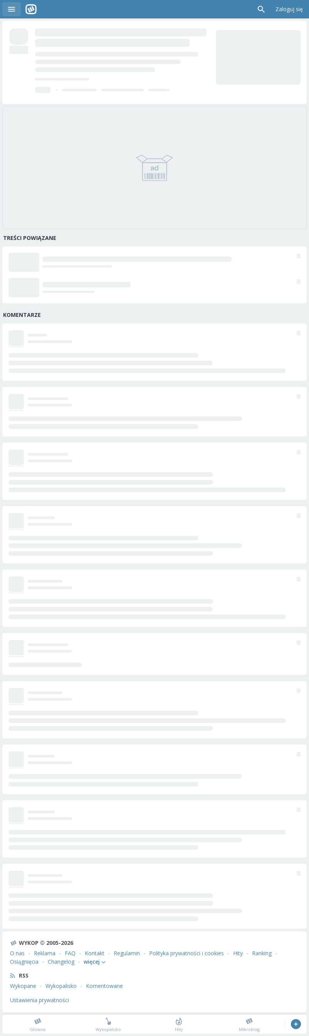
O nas (17, 953)
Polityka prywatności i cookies (186, 953)
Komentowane (104, 985)
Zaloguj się (289, 9)
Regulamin (127, 953)
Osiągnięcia (24, 961)
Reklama (44, 953)
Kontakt (94, 953)
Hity (238, 953)
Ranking (262, 953)
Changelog (61, 961)
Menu (11, 9)
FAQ (70, 953)
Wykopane (23, 985)
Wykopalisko (61, 985)
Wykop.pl (31, 9)
